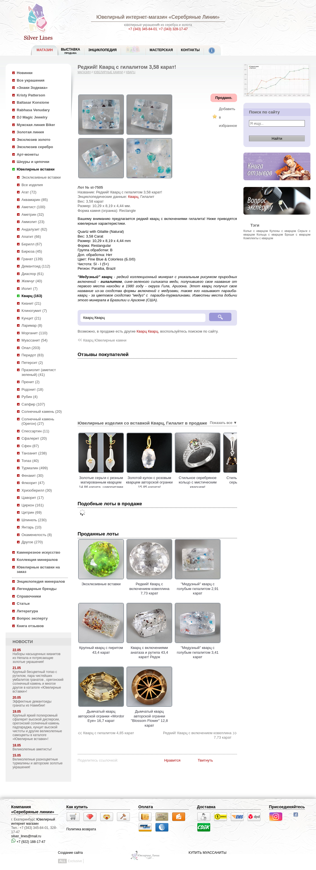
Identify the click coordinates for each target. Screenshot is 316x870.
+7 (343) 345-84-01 (142, 29)
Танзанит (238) (34, 453)
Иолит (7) (29, 288)
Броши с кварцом (297, 234)
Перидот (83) (32, 355)
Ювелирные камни (108, 72)
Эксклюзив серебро (35, 147)
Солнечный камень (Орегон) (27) (37, 421)
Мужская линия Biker (36, 125)
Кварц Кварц (147, 331)
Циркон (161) (32, 505)
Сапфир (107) (33, 404)
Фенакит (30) (32, 475)
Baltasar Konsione (33, 102)
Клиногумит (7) (34, 311)
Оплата (145, 807)
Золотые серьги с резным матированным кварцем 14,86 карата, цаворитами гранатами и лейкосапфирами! (121, 487)
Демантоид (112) (35, 266)
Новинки (24, 73)
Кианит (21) (31, 303)
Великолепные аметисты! (32, 749)
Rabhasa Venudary (33, 110)
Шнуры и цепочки (33, 162)
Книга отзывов (30, 626)
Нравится (172, 760)
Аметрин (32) (32, 214)
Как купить (77, 807)
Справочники (29, 596)
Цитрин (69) (31, 512)
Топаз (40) (30, 461)
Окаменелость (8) (36, 535)
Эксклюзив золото (33, 140)
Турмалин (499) (34, 468)
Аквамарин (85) (34, 200)
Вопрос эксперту (32, 618)
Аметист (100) (33, 207)
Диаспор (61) (32, 274)
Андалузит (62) (34, 229)
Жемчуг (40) (31, 281)
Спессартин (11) (35, 431)
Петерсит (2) (32, 363)
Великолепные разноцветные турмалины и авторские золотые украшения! (38, 763)
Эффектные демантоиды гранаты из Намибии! (32, 703)
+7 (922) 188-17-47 (28, 842)
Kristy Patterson (31, 95)
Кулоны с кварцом (282, 231)
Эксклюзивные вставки (41, 177)
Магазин (84, 72)
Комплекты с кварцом (258, 238)
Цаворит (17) (32, 498)
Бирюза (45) (31, 251)
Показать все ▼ (223, 423)
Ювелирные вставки (35, 169)
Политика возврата (81, 829)
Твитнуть (205, 760)
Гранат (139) (32, 259)
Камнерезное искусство (38, 552)
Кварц (130, 72)
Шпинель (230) (34, 520)
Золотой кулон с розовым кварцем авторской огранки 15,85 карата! (168, 482)
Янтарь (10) (31, 527)
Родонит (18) (32, 389)
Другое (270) (32, 542)
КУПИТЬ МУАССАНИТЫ (207, 853)
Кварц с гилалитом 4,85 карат (108, 733)
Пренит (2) (30, 382)
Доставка (206, 807)
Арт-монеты (28, 154)
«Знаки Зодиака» (32, 88)
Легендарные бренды (37, 589)
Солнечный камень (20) (41, 411)
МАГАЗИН (45, 50)
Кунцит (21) (31, 318)
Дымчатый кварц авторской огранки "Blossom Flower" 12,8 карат (149, 716)
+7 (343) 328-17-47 (173, 29)
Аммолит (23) (32, 222)
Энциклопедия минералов (41, 581)
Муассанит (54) (34, 340)
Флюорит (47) (32, 483)
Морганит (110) (34, 333)
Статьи (23, 603)
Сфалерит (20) (34, 438)
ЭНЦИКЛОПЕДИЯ (102, 50)
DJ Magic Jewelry (32, 117)
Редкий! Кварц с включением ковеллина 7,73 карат (197, 735)
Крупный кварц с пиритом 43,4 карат (101, 648)
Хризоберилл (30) (36, 490)
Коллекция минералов (37, 560)
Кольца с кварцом (270, 234)
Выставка (70, 51)
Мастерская (161, 50)
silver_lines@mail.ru (26, 836)
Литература (27, 611)
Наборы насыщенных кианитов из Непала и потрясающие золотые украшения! (37, 658)
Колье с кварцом (255, 231)
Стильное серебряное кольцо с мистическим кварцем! (217, 482)
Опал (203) (30, 348)
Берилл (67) (31, 244)
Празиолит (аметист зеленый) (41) (38, 372)
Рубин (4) (29, 397)
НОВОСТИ (23, 641)
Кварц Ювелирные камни (104, 340)
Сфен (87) (30, 446)
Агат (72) (29, 192)
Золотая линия (30, 132)
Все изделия (32, 185)
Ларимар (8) (31, 325)
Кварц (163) (31, 296)
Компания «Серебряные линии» (32, 809)
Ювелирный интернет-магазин (131, 17)
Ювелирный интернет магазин (33, 821)
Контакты (190, 50)
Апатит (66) (31, 236)
